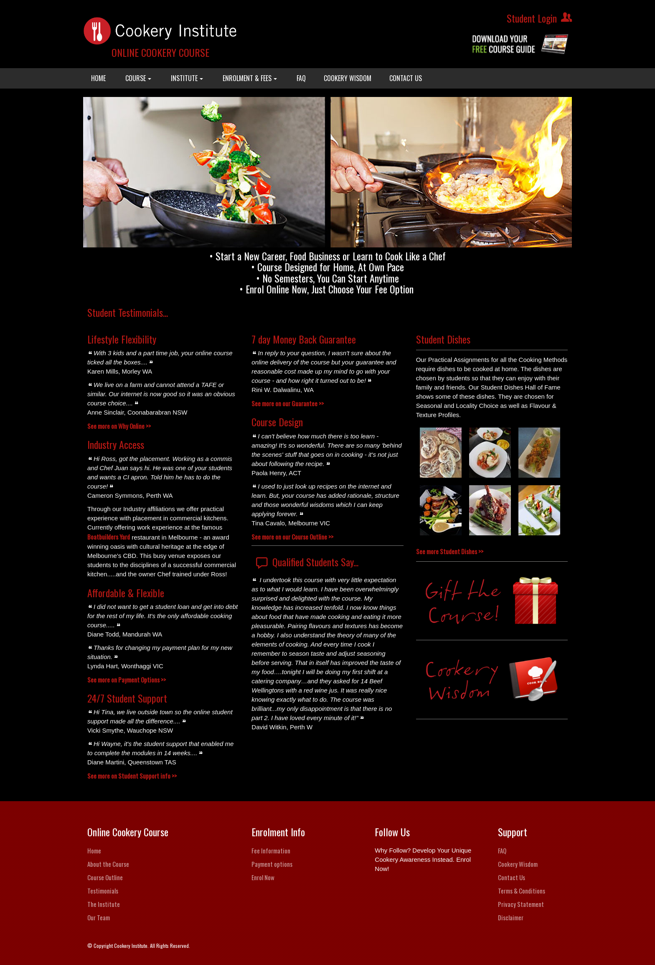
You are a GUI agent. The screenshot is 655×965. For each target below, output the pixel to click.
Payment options (271, 863)
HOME (98, 78)
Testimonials (102, 890)
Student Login (532, 17)
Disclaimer (510, 917)
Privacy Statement (521, 904)
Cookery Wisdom (518, 863)
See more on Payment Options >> (126, 679)
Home (94, 850)
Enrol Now (262, 877)
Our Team (98, 917)
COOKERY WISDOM (347, 78)
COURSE (138, 78)
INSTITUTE (187, 78)
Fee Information (270, 850)
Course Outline (105, 877)
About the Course (108, 863)
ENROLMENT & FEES (250, 78)
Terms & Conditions (521, 890)
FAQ (301, 78)
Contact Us (511, 877)
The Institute (103, 904)
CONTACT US (405, 78)
